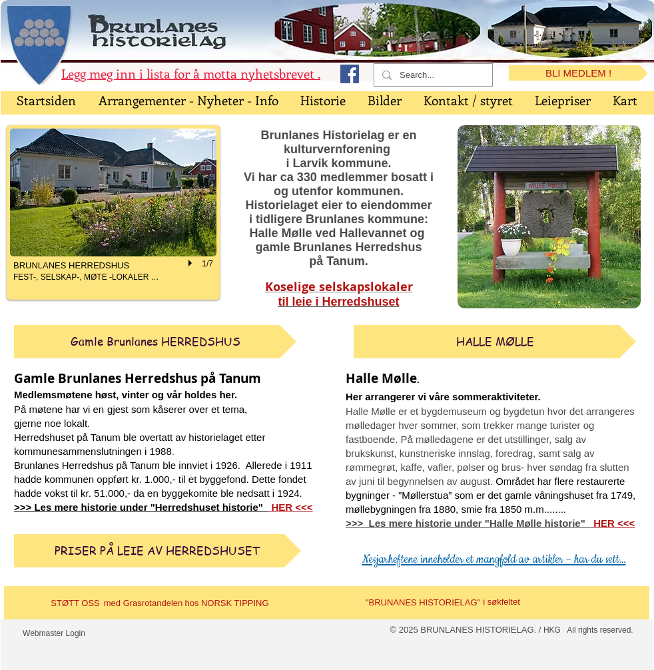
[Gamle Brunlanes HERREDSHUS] (155, 341)
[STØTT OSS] (75, 603)
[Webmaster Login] (54, 634)
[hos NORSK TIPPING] (226, 603)
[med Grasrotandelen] (143, 603)
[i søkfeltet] (501, 602)
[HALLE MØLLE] (495, 341)
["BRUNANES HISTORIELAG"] (423, 603)
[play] (191, 263)
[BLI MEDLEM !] (578, 73)
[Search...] (432, 75)
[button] (113, 212)
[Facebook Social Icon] (349, 74)
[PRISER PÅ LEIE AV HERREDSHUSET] (157, 550)
